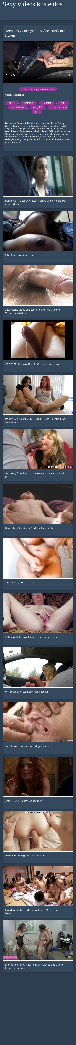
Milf (63, 102)
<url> (12, 102)
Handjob (47, 102)
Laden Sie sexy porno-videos (38, 89)
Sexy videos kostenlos (32, 4)
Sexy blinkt (17, 107)
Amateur (28, 102)
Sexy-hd (37, 107)
